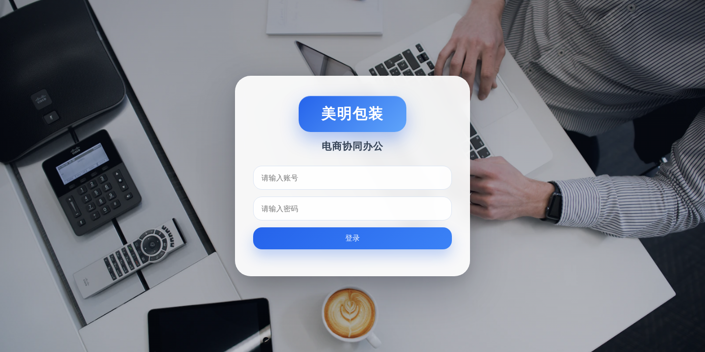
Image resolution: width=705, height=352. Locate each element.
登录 (352, 238)
